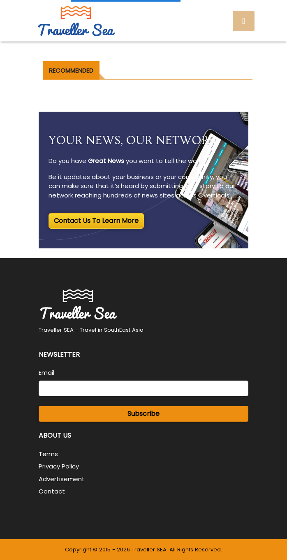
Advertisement (62, 479)
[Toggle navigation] (244, 21)
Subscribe (143, 413)
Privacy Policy (59, 466)
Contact (52, 491)
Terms (48, 454)
